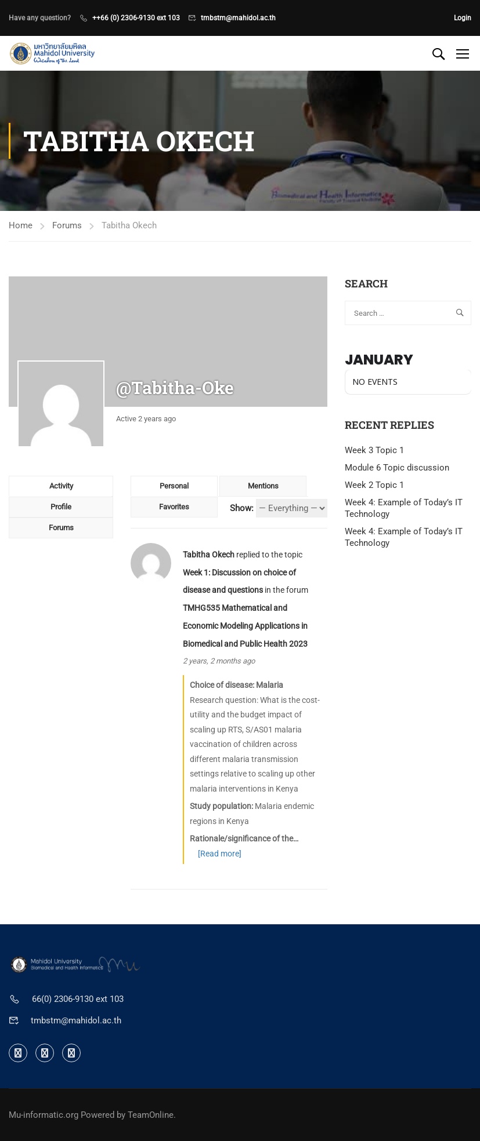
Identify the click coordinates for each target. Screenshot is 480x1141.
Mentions (263, 486)
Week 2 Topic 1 (374, 485)
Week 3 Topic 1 (374, 450)
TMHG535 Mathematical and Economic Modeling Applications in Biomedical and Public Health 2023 (245, 625)
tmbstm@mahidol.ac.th (238, 18)
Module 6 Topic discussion (397, 467)
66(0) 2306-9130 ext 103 (78, 999)
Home (21, 225)
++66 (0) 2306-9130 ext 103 (136, 18)
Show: (242, 508)
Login (462, 18)
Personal (174, 486)
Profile (60, 506)
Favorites (174, 506)
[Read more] (219, 853)
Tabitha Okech (208, 554)
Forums (67, 225)
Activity (61, 486)
